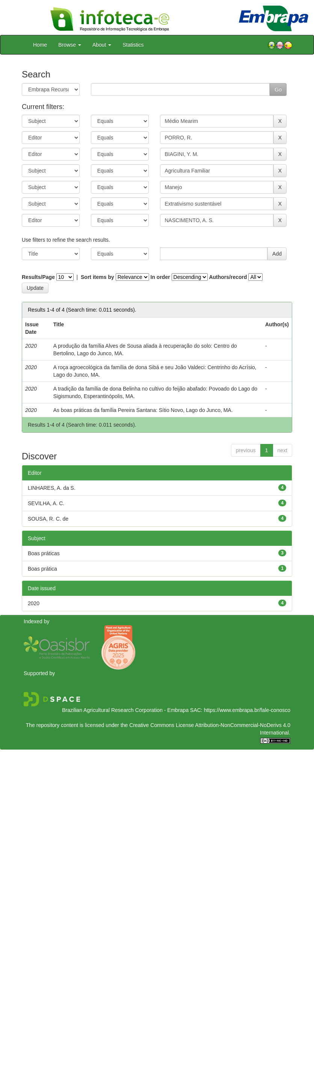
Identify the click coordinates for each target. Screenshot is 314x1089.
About (101, 45)
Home (40, 45)
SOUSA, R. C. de (48, 519)
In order (160, 277)
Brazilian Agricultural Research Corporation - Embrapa (125, 710)
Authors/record (228, 277)
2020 (33, 603)
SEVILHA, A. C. (46, 503)
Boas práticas (44, 553)
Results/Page (38, 277)
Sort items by (97, 277)
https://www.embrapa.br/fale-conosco (247, 710)
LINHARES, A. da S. (51, 488)
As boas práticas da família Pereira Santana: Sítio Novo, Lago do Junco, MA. (143, 410)
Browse (69, 45)
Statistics (132, 45)
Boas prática (42, 569)
